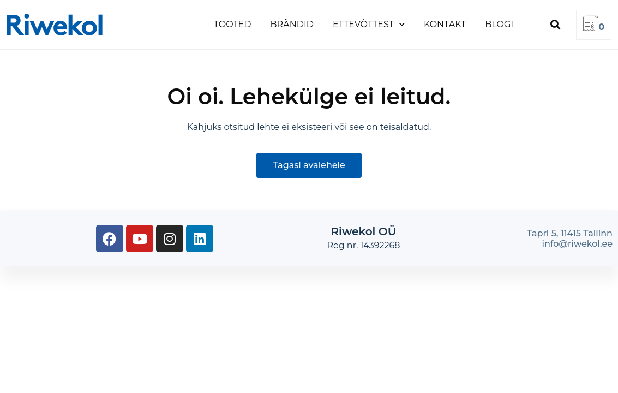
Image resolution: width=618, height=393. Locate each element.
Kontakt (445, 24)
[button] (555, 25)
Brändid (292, 24)
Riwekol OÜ (364, 231)
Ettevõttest (369, 24)
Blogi (499, 24)
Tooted (232, 24)
